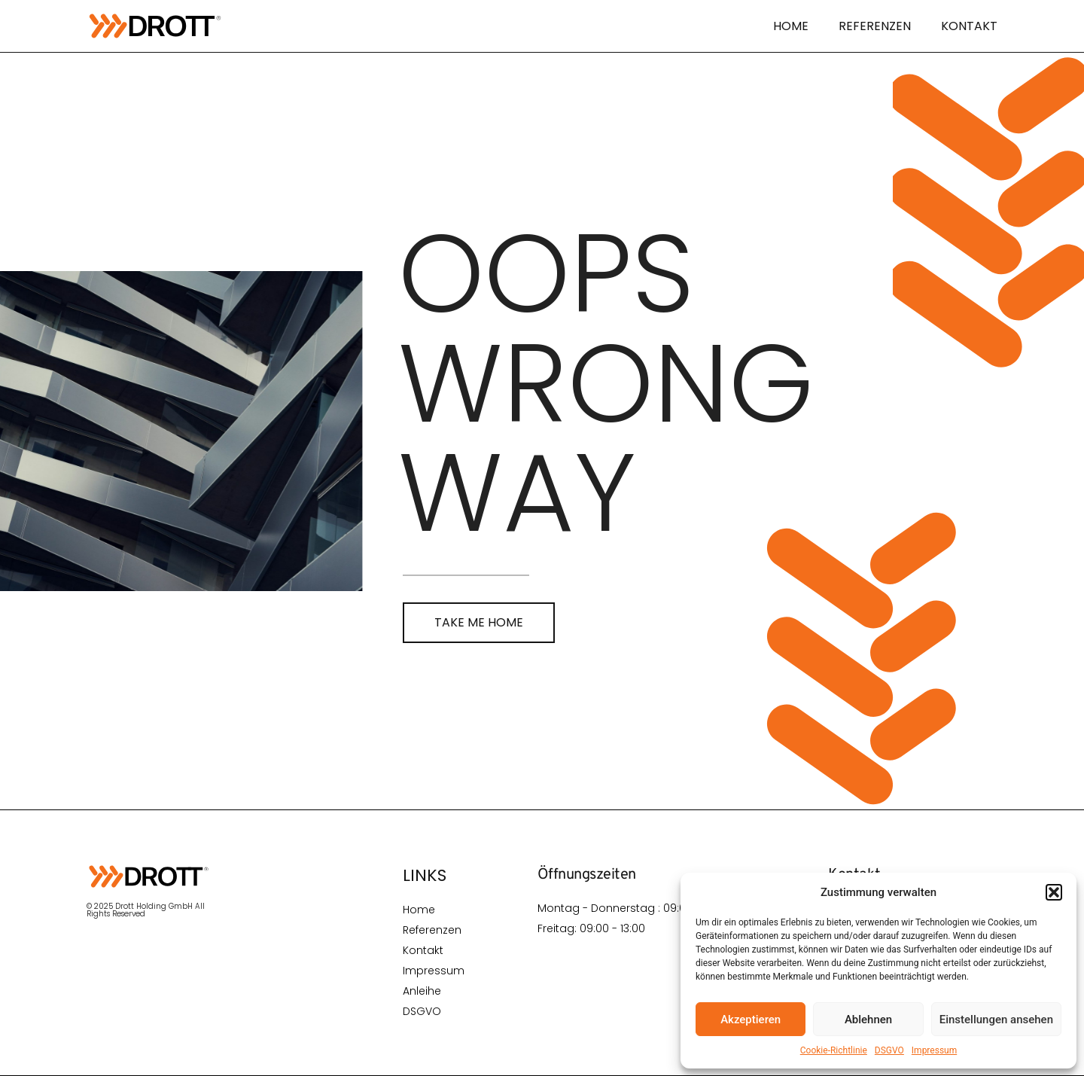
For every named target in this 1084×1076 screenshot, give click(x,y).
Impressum (934, 1050)
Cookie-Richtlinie (833, 1050)
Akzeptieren (750, 1019)
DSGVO (889, 1050)
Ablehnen (868, 1019)
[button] (1053, 892)
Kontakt (969, 26)
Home (790, 26)
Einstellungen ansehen (996, 1019)
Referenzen (875, 26)
